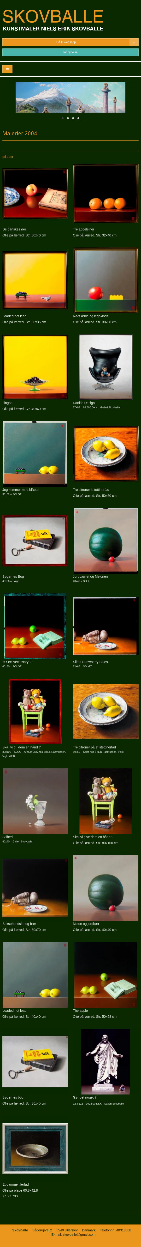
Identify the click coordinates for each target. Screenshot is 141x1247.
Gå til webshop (97, 42)
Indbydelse (70, 52)
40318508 (123, 1230)
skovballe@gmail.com (79, 1234)
